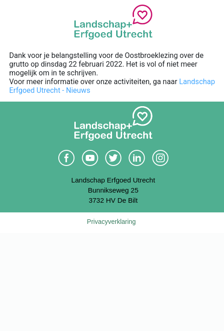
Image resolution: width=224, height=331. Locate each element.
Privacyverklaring (111, 221)
